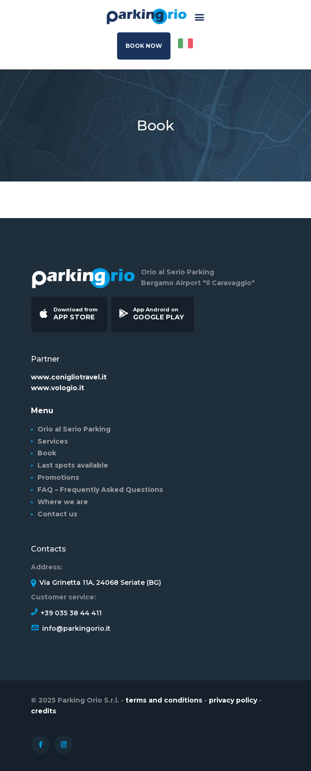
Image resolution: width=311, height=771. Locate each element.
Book (46, 453)
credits (43, 711)
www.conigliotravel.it (69, 377)
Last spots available (72, 465)
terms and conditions (164, 700)
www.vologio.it (57, 388)
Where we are (62, 502)
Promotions (58, 477)
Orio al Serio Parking (74, 429)
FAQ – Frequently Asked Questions (100, 489)
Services (52, 441)
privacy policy (234, 700)
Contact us (57, 514)
